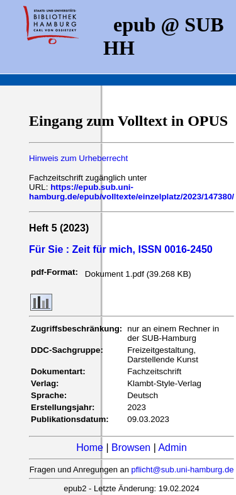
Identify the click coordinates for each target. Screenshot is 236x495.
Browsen (130, 447)
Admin (172, 447)
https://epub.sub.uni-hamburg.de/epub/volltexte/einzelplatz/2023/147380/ (131, 191)
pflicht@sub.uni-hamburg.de (183, 469)
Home (89, 447)
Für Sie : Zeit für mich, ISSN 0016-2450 (121, 249)
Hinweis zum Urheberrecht (78, 158)
